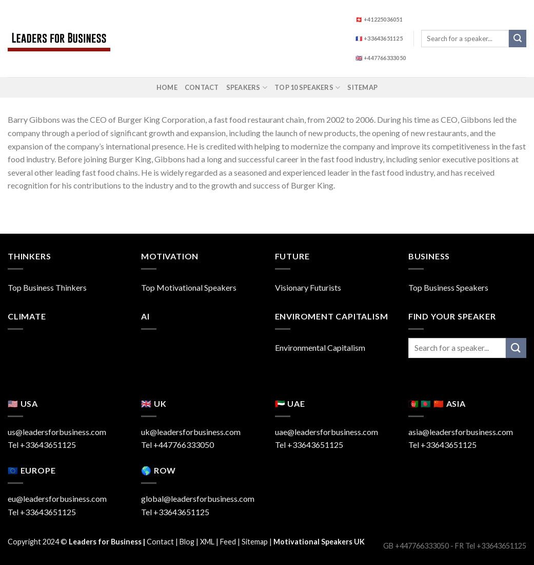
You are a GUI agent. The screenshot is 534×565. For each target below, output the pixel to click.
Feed (228, 541)
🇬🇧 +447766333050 (380, 57)
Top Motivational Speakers (188, 287)
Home (166, 87)
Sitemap (362, 87)
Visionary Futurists (308, 287)
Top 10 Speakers (307, 87)
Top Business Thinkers (47, 287)
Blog (187, 541)
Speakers (247, 87)
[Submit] (517, 38)
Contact (202, 87)
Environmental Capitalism (320, 347)
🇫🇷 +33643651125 (379, 38)
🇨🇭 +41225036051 (379, 19)
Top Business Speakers (448, 287)
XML (207, 541)
